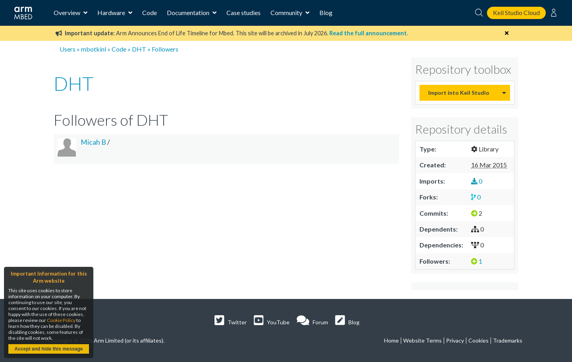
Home (391, 340)
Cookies (478, 340)
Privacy (455, 340)
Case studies (243, 12)
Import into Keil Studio (458, 92)
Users (67, 49)
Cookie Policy (61, 320)
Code (149, 12)
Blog (325, 12)
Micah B (93, 142)
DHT (139, 49)
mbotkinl (93, 49)
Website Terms (422, 340)
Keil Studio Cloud (516, 12)
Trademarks (507, 340)
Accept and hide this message (48, 349)
